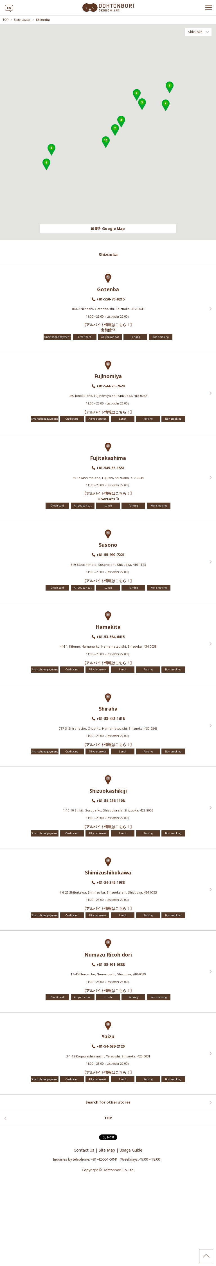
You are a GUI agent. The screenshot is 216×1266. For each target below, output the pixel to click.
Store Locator (22, 20)
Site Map (107, 1150)
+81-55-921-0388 (110, 964)
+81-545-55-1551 (110, 467)
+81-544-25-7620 (110, 385)
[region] (108, 132)
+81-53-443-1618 (110, 718)
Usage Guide (131, 1150)
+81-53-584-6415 (110, 636)
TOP (6, 20)
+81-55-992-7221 (110, 554)
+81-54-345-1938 (110, 882)
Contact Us (84, 1150)
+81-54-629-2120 (110, 1046)
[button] (170, 87)
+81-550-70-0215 (110, 299)
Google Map (108, 228)
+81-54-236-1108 (110, 800)
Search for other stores (108, 1102)
